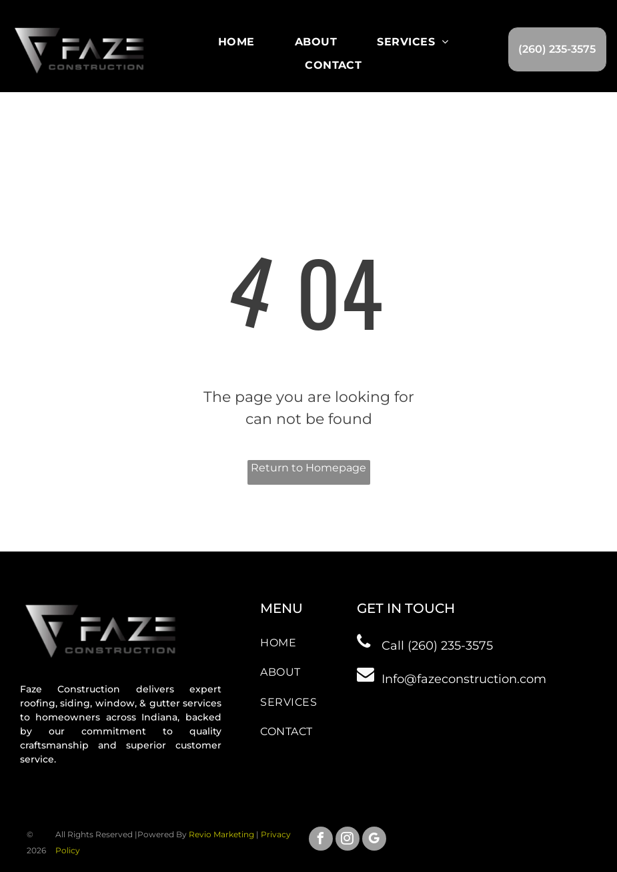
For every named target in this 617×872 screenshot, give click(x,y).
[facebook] (321, 840)
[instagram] (348, 840)
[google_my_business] (374, 840)
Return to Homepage (308, 467)
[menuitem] (236, 42)
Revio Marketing (221, 834)
